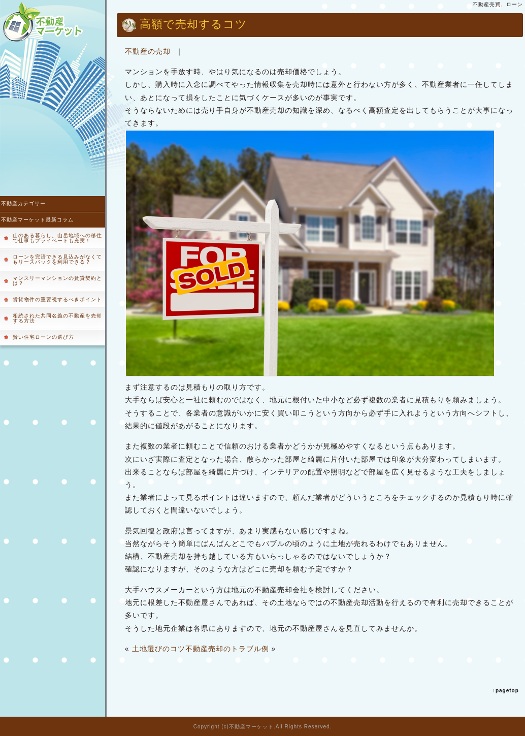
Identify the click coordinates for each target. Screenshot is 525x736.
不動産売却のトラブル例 (227, 649)
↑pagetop (506, 690)
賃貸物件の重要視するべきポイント (57, 299)
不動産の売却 (148, 51)
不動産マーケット (251, 726)
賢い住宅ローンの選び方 (43, 337)
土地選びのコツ (158, 649)
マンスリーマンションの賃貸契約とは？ (57, 280)
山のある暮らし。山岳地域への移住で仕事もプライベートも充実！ (57, 238)
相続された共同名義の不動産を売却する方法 (57, 318)
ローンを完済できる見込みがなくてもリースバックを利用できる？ (57, 259)
